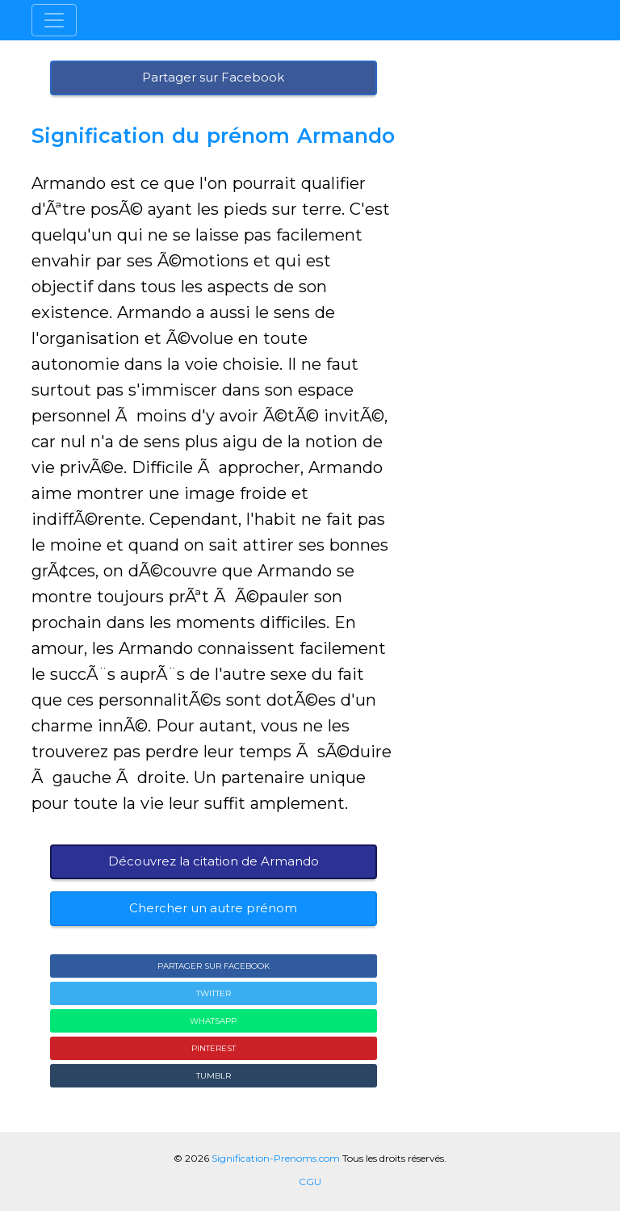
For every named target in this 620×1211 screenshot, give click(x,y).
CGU (310, 1181)
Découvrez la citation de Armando (213, 861)
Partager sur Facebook (213, 77)
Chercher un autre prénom (213, 908)
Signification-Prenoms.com (276, 1158)
